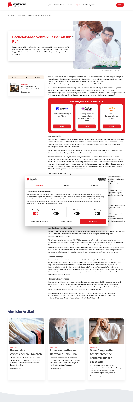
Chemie (94, 269)
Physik (102, 269)
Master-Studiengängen (73, 93)
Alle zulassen (93, 221)
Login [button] (120, 5)
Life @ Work (21, 15)
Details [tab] (66, 185)
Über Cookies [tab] (94, 185)
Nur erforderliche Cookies (39, 221)
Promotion (96, 240)
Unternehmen (59, 5)
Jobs (50, 5)
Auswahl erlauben (66, 221)
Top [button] (26, 77)
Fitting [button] (37, 77)
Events (69, 5)
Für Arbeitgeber (88, 5)
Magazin (77, 5)
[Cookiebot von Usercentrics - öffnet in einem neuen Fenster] (98, 179)
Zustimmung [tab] (39, 185)
